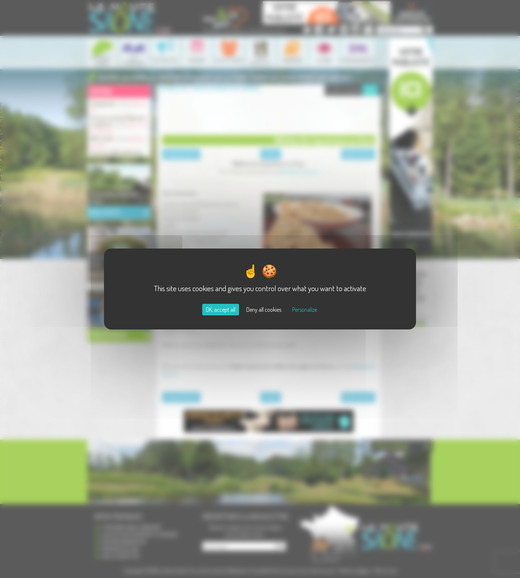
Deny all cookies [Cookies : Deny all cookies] (263, 309)
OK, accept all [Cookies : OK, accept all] (220, 309)
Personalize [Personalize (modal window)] (304, 309)
